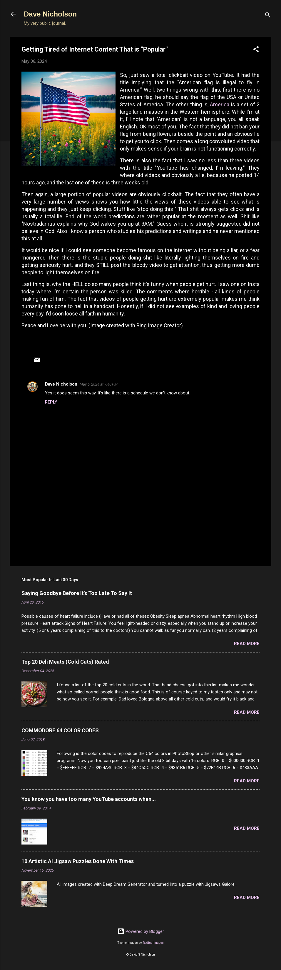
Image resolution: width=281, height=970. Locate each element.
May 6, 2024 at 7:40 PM (99, 384)
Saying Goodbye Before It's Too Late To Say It (76, 593)
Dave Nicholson (50, 14)
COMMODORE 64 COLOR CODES (60, 730)
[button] (256, 50)
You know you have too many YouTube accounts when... (88, 799)
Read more (247, 643)
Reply (51, 402)
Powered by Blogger (140, 931)
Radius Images (153, 943)
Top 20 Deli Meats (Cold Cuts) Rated (65, 662)
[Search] (267, 16)
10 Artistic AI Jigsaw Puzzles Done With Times (77, 861)
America (219, 104)
